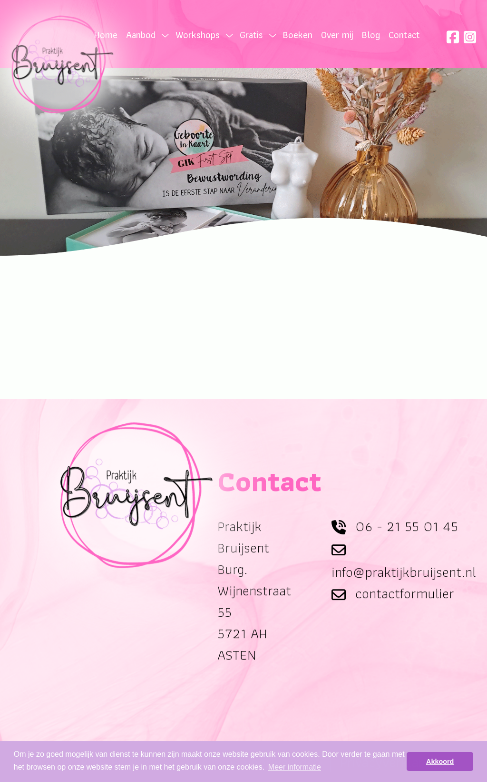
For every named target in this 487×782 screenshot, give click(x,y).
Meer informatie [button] (294, 767)
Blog (371, 34)
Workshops (197, 34)
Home (105, 34)
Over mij (337, 34)
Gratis (251, 34)
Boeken (297, 34)
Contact (404, 34)
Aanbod (141, 34)
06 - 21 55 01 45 (406, 535)
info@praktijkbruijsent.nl (403, 581)
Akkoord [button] (440, 761)
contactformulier (404, 602)
